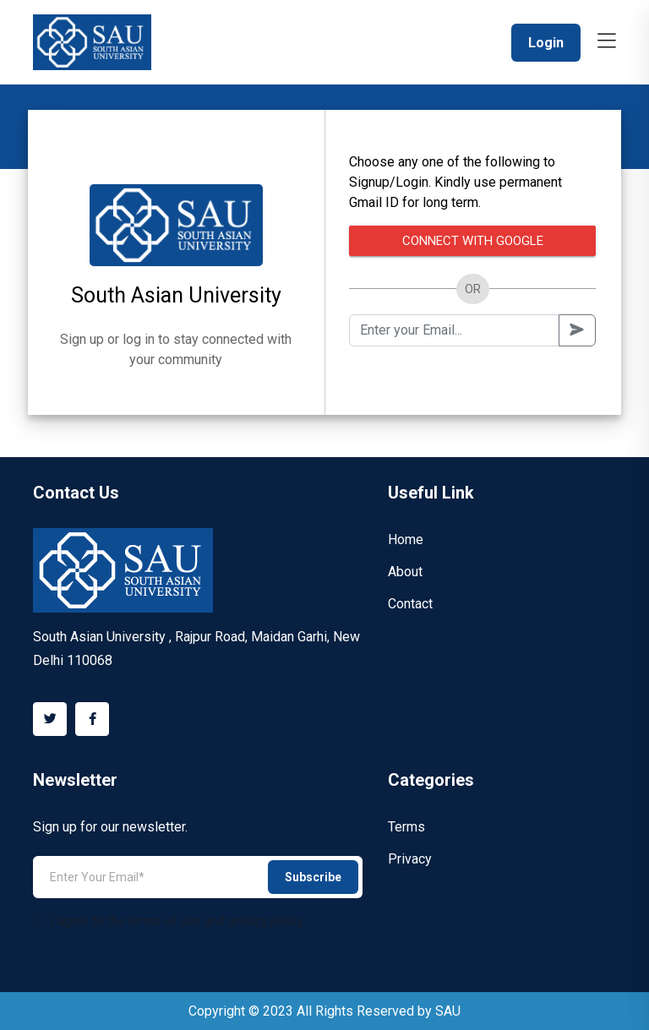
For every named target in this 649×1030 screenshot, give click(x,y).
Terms (406, 827)
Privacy (410, 859)
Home (405, 539)
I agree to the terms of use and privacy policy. (168, 921)
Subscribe (313, 877)
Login (546, 43)
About (405, 572)
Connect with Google (472, 240)
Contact (410, 604)
